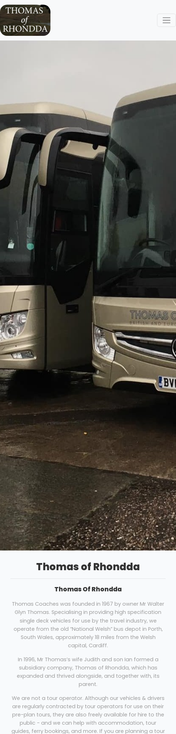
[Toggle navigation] (166, 20)
